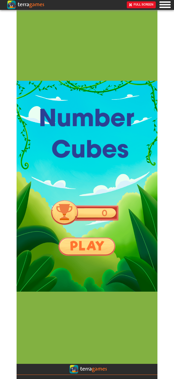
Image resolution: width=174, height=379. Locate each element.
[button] (165, 4)
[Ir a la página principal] (8, 16)
